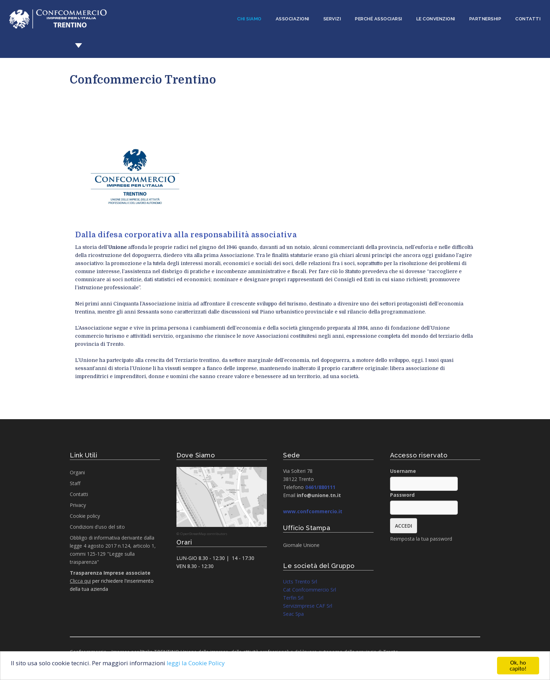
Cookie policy (85, 516)
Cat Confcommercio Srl (309, 589)
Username (403, 471)
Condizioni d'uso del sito (97, 526)
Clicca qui (80, 580)
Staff (75, 483)
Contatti (528, 18)
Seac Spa (293, 613)
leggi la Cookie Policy (196, 663)
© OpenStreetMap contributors (201, 534)
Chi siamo (249, 18)
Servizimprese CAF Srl (307, 605)
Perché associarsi (378, 18)
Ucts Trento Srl (300, 581)
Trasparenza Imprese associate (110, 572)
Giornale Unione (301, 545)
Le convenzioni (435, 18)
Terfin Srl (293, 597)
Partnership (485, 18)
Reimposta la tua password (421, 538)
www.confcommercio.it (312, 511)
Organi (77, 472)
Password (402, 494)
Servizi (332, 18)
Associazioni (292, 18)
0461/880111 (320, 487)
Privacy (78, 505)
